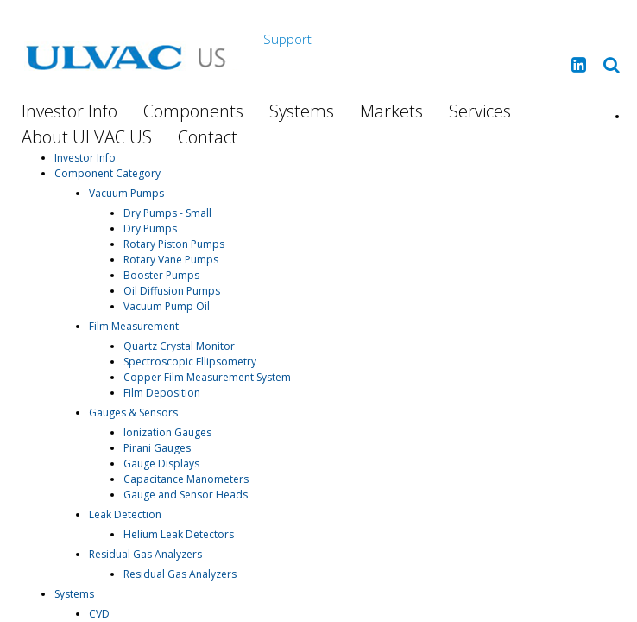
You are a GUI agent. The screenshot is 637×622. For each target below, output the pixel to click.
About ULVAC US (87, 137)
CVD (99, 613)
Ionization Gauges (167, 432)
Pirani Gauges (157, 448)
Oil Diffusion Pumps (171, 290)
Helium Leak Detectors (178, 534)
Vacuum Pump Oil (166, 306)
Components (193, 111)
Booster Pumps (161, 275)
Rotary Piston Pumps (173, 244)
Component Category (107, 173)
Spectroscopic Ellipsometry (189, 361)
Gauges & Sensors (133, 412)
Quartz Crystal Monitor (179, 346)
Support (287, 39)
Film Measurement (134, 326)
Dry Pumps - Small (167, 213)
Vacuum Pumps (126, 193)
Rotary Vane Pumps (170, 259)
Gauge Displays (161, 463)
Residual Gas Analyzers (145, 554)
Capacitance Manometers (186, 479)
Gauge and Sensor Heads (185, 494)
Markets (391, 111)
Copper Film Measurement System (207, 377)
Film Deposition (161, 392)
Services (480, 111)
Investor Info (69, 111)
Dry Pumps (150, 228)
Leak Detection (125, 514)
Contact (207, 137)
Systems (301, 111)
